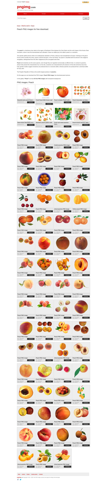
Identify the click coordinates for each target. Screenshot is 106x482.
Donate (44, 13)
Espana (27, 1)
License (62, 13)
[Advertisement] (29, 40)
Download (31, 102)
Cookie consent (34, 474)
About (25, 13)
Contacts (81, 13)
